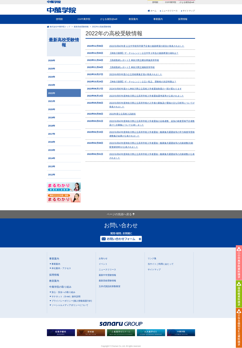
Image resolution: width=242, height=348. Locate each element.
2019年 (51, 117)
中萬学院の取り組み (60, 286)
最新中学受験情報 (107, 275)
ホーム (153, 11)
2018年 (51, 125)
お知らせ (103, 258)
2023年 (51, 85)
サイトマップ (189, 11)
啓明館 (59, 19)
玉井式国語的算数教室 (109, 286)
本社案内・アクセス (61, 268)
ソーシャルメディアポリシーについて (70, 305)
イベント (103, 264)
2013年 (51, 166)
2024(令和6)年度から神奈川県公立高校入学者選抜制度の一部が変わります (145, 88)
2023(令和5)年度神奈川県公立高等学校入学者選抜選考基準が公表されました (146, 96)
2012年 (51, 174)
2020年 (51, 109)
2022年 (51, 93)
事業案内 (158, 19)
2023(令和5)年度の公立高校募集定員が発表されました (135, 74)
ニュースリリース (170, 11)
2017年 (51, 134)
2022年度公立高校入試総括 (122, 114)
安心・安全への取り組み (63, 292)
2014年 (51, 158)
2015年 (51, 150)
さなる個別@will (108, 19)
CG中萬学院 (84, 19)
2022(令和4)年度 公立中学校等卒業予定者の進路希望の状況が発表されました (146, 46)
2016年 (51, 142)
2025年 (51, 68)
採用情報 (182, 19)
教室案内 (133, 19)
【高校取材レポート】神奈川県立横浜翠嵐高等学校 (134, 60)
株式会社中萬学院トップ (60, 27)
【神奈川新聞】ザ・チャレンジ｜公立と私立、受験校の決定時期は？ (142, 81)
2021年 (51, 101)
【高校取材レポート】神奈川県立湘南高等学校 (132, 67)
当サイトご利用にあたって (161, 264)
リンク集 (152, 258)
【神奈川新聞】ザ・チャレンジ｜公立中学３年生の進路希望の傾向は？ (143, 53)
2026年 (51, 60)
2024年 (51, 77)
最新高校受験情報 (81, 27)
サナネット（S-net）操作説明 (66, 296)
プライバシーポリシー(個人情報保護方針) (72, 301)
